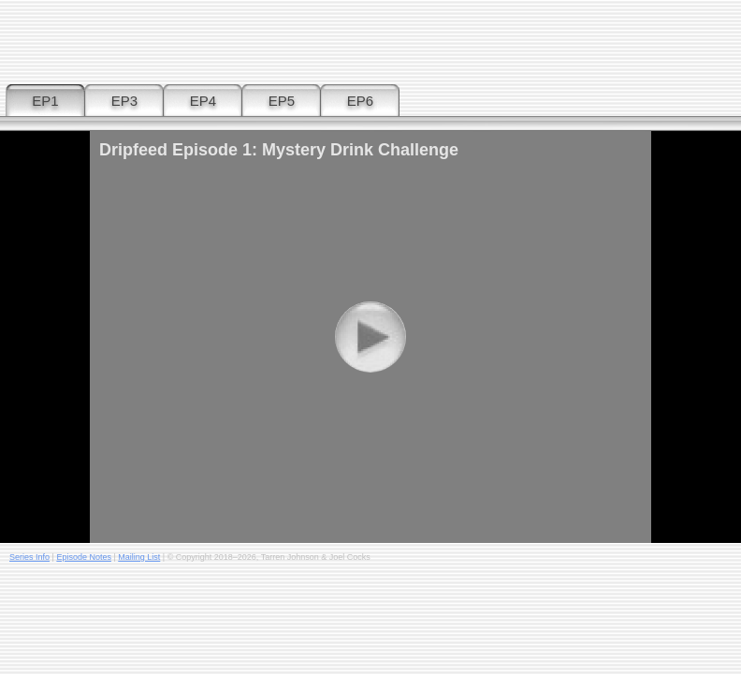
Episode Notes (83, 557)
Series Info (29, 557)
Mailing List (139, 557)
